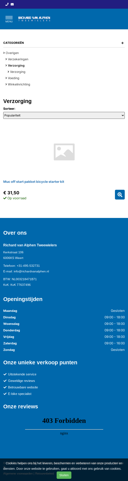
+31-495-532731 (28, 265)
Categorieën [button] (63, 42)
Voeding (12, 78)
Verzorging (16, 72)
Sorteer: (9, 108)
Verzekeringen (16, 59)
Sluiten (64, 475)
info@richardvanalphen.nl (31, 271)
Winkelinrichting (17, 84)
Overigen (11, 53)
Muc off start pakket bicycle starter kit (33, 182)
